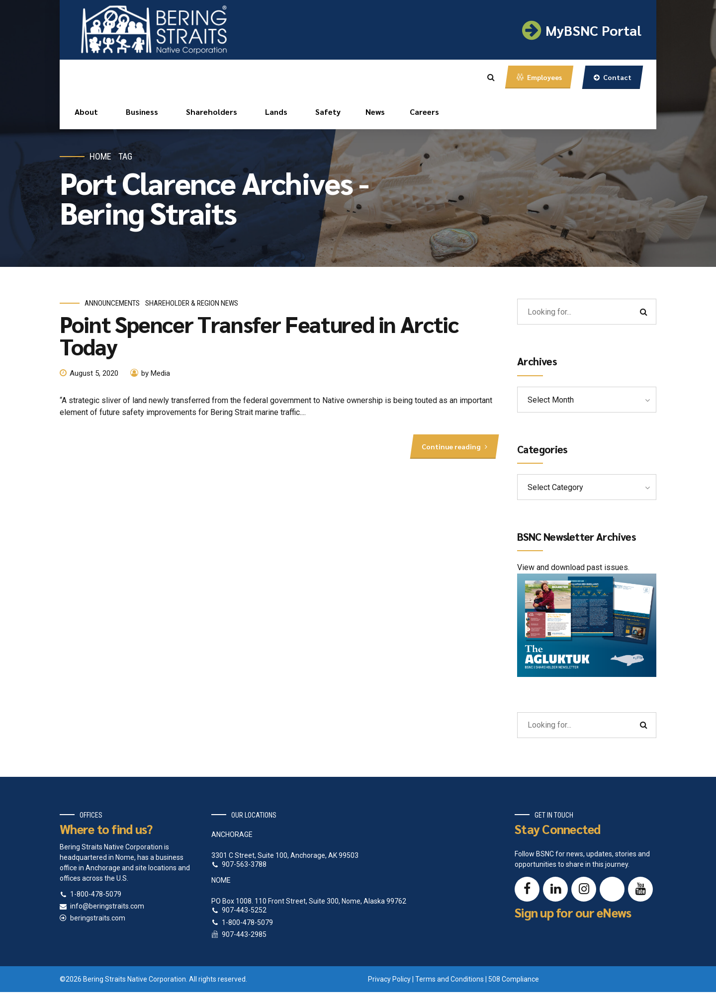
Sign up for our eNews (573, 912)
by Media (155, 373)
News (375, 111)
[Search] (643, 312)
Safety (328, 111)
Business (142, 111)
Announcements (112, 303)
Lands (276, 111)
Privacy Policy (389, 979)
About (86, 111)
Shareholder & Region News (191, 303)
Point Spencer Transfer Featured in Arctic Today (259, 334)
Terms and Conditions (449, 979)
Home (100, 156)
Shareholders (211, 111)
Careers (424, 111)
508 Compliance (513, 979)
